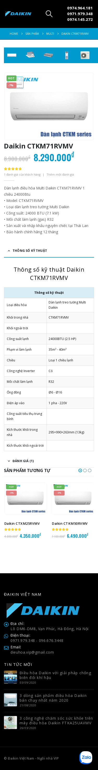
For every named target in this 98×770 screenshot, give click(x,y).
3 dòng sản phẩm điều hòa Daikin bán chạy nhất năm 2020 (53, 698)
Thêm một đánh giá (60, 174)
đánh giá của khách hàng (22, 174)
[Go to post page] (10, 676)
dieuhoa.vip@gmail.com (32, 652)
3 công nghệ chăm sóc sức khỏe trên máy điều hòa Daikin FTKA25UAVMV (56, 720)
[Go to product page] (25, 498)
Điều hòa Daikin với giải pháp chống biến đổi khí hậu (55, 675)
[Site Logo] (18, 14)
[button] (49, 13)
